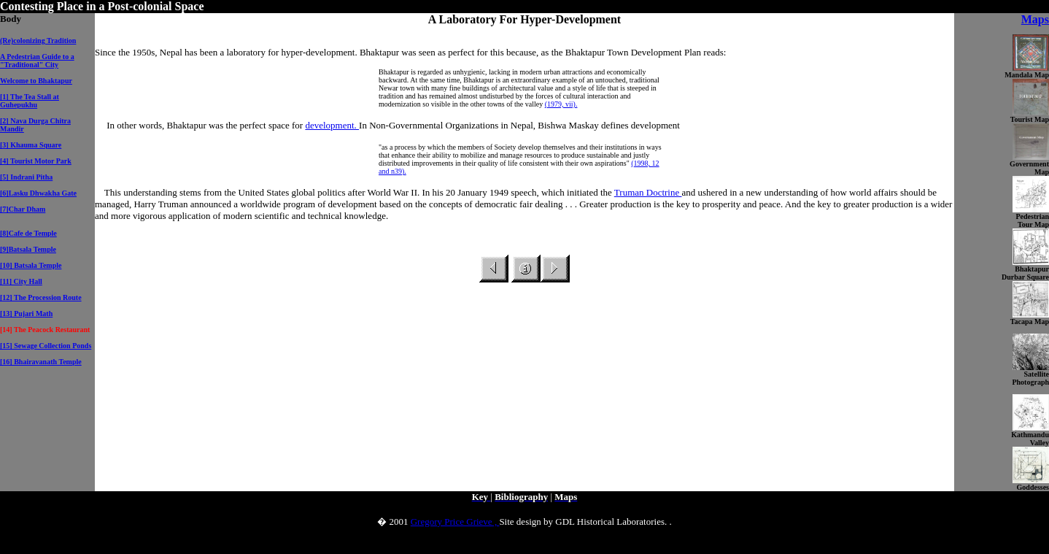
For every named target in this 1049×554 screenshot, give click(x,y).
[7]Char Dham (22, 209)
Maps (1035, 19)
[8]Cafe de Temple (28, 233)
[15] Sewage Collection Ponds (45, 346)
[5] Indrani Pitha (26, 177)
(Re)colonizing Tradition (38, 40)
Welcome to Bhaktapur (36, 81)
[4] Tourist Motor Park (35, 161)
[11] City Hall (21, 281)
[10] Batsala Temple (30, 265)
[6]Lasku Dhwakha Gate (38, 193)
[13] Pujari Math (26, 313)
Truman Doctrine (648, 192)
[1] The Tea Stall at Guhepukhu (29, 101)
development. (332, 125)
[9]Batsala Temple (28, 249)
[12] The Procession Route (41, 297)
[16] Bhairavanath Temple (41, 362)
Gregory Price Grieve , (455, 521)
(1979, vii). (561, 104)
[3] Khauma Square (30, 145)
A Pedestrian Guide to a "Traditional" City (37, 61)
